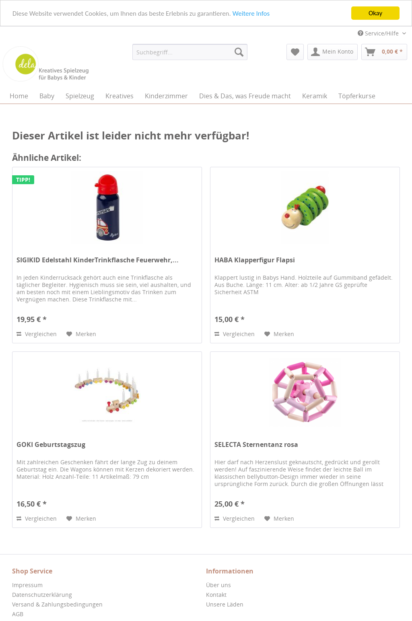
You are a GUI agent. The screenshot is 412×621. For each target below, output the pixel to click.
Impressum (27, 585)
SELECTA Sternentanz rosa (256, 444)
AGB (17, 614)
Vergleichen (36, 334)
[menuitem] (190, 52)
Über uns (218, 585)
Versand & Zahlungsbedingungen (57, 604)
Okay (375, 13)
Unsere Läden (224, 604)
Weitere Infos (251, 13)
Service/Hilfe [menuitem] (379, 33)
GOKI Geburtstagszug (50, 444)
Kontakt (216, 594)
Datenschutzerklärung (42, 594)
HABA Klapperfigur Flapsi (254, 260)
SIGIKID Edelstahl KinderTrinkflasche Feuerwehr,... (97, 260)
